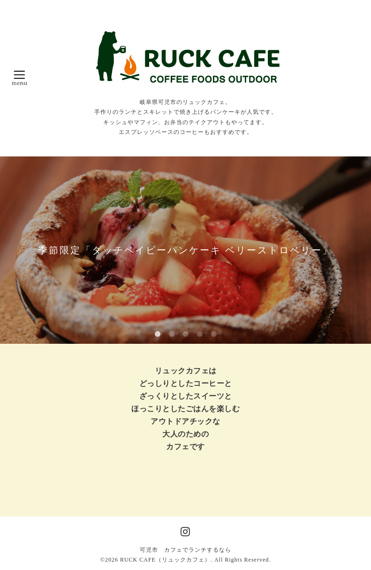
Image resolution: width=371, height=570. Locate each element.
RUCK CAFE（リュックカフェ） (165, 559)
